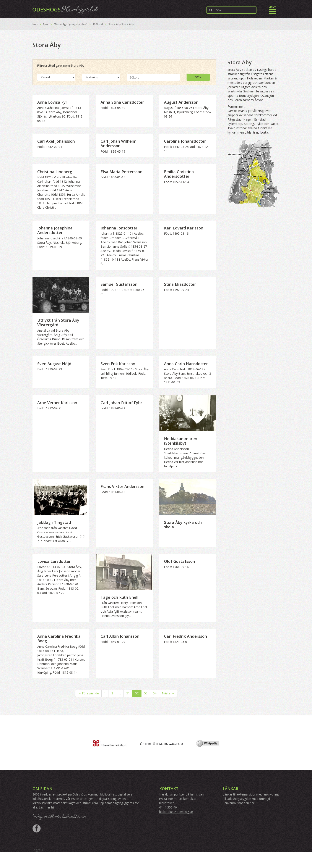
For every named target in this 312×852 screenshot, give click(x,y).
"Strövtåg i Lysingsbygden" (70, 24)
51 (128, 693)
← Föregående (88, 693)
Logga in (37, 850)
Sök (198, 77)
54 (154, 693)
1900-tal (98, 24)
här (53, 807)
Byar (45, 24)
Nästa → (168, 693)
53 (146, 693)
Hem (35, 24)
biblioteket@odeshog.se (176, 812)
